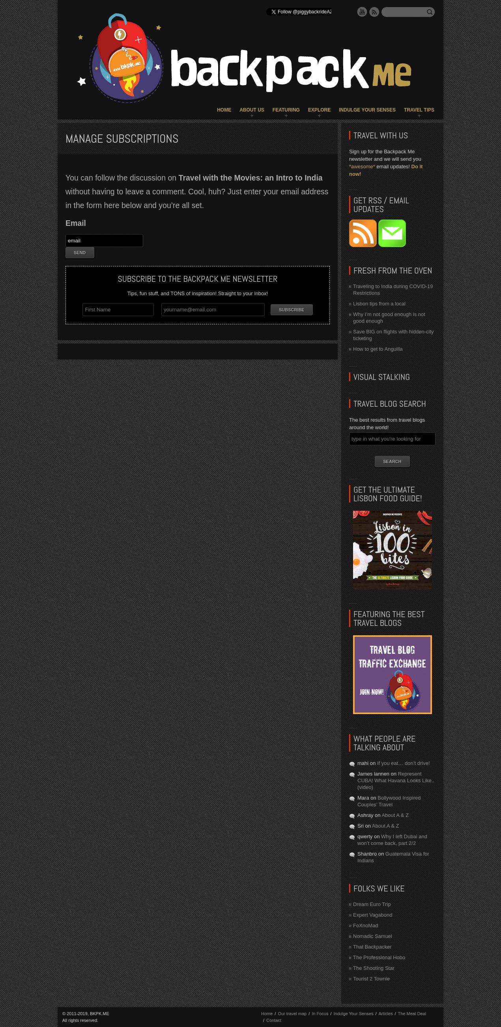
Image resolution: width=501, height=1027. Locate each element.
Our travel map (292, 1013)
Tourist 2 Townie (371, 979)
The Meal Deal (412, 1013)
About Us (251, 110)
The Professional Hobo (379, 957)
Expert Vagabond (373, 915)
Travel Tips (419, 110)
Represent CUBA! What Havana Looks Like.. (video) (395, 780)
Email (75, 223)
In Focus (320, 1013)
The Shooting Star (373, 968)
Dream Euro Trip (372, 904)
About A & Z (395, 815)
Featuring (286, 110)
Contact (273, 1020)
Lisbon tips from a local (379, 304)
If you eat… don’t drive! (403, 763)
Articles (385, 1013)
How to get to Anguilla (378, 349)
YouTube (362, 12)
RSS (374, 12)
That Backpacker (372, 947)
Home (224, 110)
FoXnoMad (365, 925)
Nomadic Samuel (372, 936)
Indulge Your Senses (367, 110)
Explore (319, 110)
